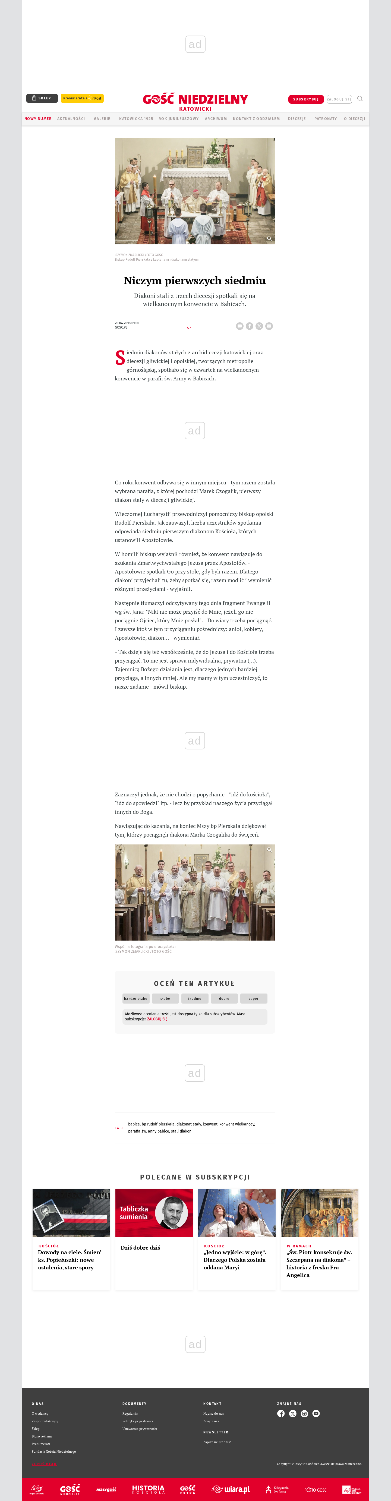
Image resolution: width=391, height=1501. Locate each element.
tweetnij (260, 324)
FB (251, 324)
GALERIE (102, 118)
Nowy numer (38, 118)
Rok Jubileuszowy (179, 118)
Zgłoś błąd (44, 1464)
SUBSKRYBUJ (306, 99)
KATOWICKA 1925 (136, 118)
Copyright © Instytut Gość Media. (300, 1464)
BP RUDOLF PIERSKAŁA (158, 1124)
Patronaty (325, 118)
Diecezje (297, 118)
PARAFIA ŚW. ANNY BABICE (148, 1131)
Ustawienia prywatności (139, 1429)
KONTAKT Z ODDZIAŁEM (256, 118)
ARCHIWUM (216, 118)
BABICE (134, 1124)
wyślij (270, 324)
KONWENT (210, 1124)
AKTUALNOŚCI (71, 118)
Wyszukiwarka (360, 99)
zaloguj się (339, 99)
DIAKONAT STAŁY (188, 1124)
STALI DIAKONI (182, 1131)
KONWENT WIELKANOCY (236, 1124)
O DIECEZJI (354, 118)
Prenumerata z (82, 98)
